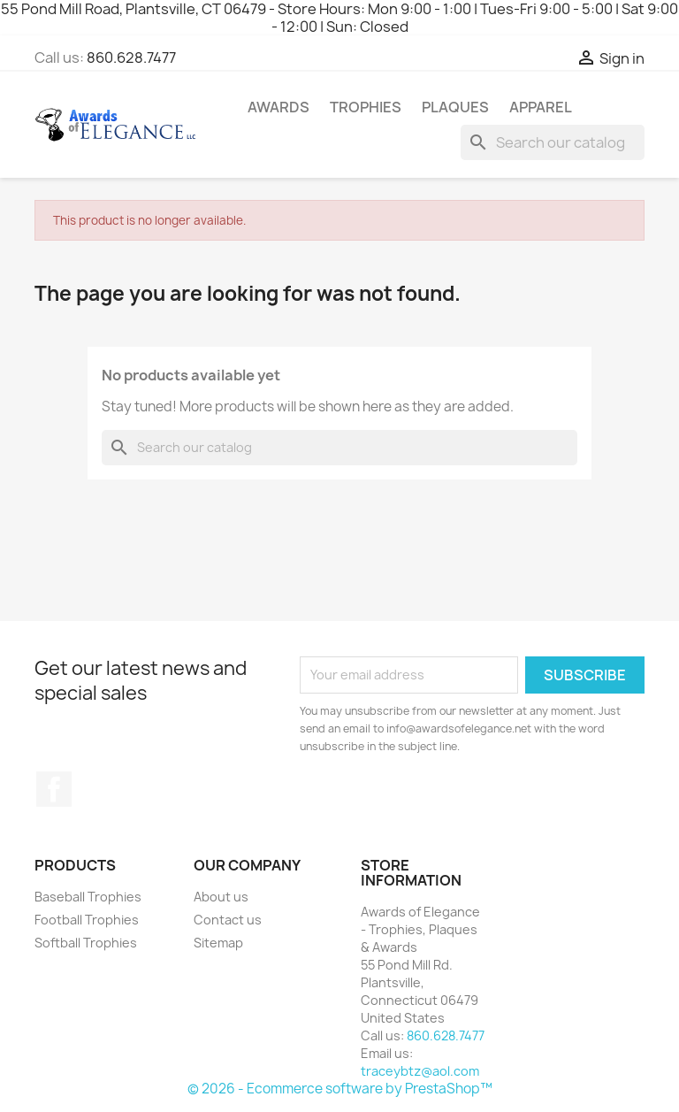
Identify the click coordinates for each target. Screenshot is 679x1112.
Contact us (228, 919)
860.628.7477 (131, 57)
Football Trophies (86, 919)
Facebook (54, 789)
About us (221, 896)
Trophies (365, 107)
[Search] (553, 142)
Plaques (455, 107)
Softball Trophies (85, 942)
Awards (278, 107)
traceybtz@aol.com (420, 1070)
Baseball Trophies (87, 896)
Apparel (540, 107)
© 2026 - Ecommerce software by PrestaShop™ (339, 1088)
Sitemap (218, 942)
